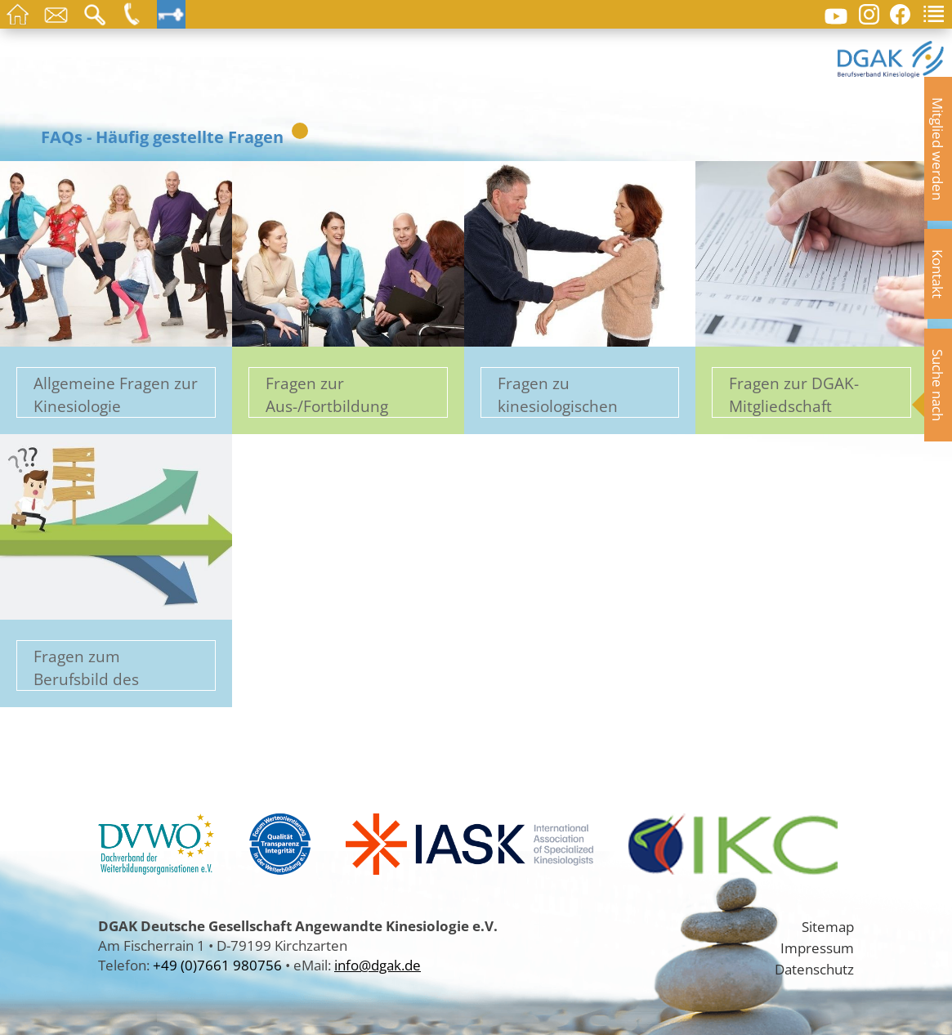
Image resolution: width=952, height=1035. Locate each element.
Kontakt (938, 273)
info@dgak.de (377, 965)
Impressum (817, 947)
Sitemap (828, 926)
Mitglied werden (938, 148)
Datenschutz (814, 969)
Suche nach (938, 385)
